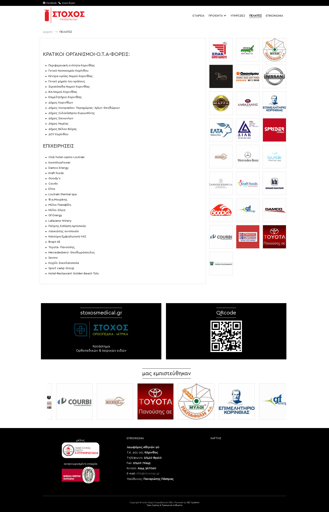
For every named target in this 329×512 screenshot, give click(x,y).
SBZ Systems (193, 503)
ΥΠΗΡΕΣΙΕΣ (237, 15)
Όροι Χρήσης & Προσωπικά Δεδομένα (164, 505)
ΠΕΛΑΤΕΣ (255, 15)
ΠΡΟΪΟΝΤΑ (216, 15)
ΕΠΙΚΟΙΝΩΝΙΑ (274, 15)
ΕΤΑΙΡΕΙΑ (198, 15)
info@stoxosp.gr (147, 473)
